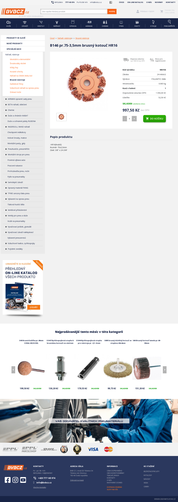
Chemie (11, 110)
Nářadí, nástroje (12, 54)
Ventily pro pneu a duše (18, 215)
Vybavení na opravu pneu (18, 199)
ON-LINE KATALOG (135, 2)
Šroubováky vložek (18, 63)
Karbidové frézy (16, 84)
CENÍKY (146, 486)
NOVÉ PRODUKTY (14, 43)
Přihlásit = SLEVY (147, 11)
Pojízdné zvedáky (15, 249)
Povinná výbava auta (16, 160)
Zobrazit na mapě (77, 480)
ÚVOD (121, 2)
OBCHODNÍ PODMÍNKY (115, 473)
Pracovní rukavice (15, 165)
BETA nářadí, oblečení (17, 104)
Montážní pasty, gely (16, 143)
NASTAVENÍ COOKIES (114, 483)
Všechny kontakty (39, 487)
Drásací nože (15, 92)
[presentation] (13, 369)
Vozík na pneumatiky (16, 221)
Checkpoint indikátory (17, 132)
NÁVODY (147, 479)
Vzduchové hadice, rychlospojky (21, 243)
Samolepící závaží (15, 182)
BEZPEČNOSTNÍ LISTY (151, 471)
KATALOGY (148, 475)
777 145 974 (69, 2)
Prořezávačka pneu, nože (18, 171)
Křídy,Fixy (14, 67)
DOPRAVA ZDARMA (114, 487)
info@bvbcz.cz (96, 2)
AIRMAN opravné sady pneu (20, 99)
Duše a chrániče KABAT (18, 115)
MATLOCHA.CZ (169, 499)
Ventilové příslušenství (17, 210)
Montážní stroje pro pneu (19, 154)
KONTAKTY (170, 2)
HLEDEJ (112, 11)
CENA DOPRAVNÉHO (114, 471)
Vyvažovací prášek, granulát (19, 226)
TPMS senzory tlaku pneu (19, 193)
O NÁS (149, 2)
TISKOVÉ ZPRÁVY (113, 475)
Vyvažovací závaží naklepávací (20, 232)
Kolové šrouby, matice (17, 138)
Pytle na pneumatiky (16, 176)
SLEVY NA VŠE (112, 489)
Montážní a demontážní (20, 59)
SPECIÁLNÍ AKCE (14, 49)
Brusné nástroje (17, 80)
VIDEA (146, 483)
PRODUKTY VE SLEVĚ (16, 38)
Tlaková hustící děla (16, 204)
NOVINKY (159, 2)
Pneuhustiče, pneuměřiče (18, 149)
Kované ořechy (16, 71)
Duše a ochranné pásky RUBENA (22, 121)
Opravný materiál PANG (18, 188)
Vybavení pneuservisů (17, 238)
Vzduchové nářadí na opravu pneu (24, 88)
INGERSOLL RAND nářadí (19, 126)
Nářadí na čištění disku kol (21, 75)
